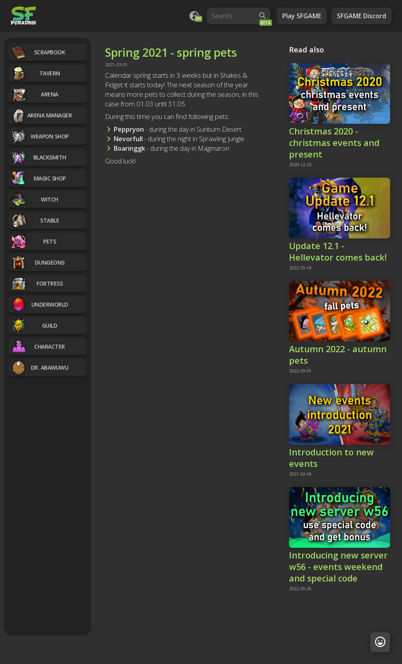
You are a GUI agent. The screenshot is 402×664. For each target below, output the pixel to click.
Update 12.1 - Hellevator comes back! (338, 251)
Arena (34, 94)
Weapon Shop (40, 136)
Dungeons (38, 262)
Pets (33, 241)
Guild (34, 325)
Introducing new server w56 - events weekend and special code (338, 566)
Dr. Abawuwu (39, 367)
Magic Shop (38, 178)
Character (38, 346)
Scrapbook (38, 52)
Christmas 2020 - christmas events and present (334, 142)
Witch (34, 199)
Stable (35, 220)
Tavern (35, 73)
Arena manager (41, 115)
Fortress (37, 283)
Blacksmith (38, 157)
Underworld (39, 304)
